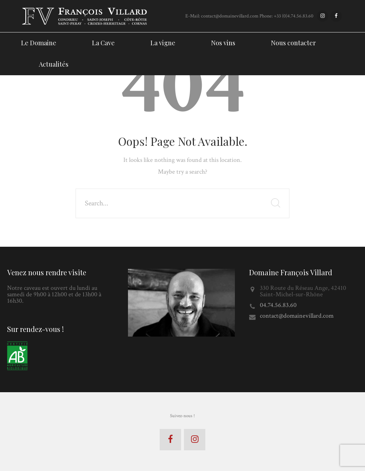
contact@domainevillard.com (297, 316)
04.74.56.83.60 (278, 305)
